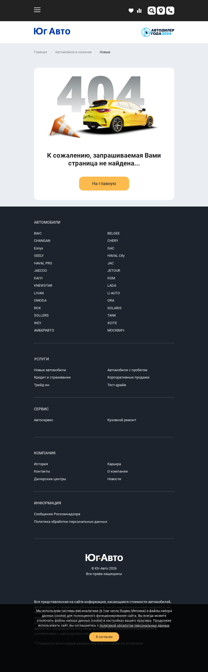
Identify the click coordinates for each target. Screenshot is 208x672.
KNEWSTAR (43, 285)
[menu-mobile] (37, 10)
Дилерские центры (50, 479)
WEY (37, 323)
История (41, 464)
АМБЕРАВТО (44, 330)
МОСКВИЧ (115, 330)
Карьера (114, 464)
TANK (111, 315)
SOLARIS (114, 308)
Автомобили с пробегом (127, 370)
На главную (104, 183)
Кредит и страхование (52, 377)
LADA (111, 285)
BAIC (38, 233)
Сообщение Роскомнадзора (57, 514)
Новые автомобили (50, 370)
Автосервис (43, 420)
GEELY (39, 256)
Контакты (42, 471)
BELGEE (113, 233)
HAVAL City (116, 256)
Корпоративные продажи (128, 377)
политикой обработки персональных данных (134, 625)
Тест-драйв (116, 385)
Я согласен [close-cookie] (104, 637)
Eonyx (38, 248)
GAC (110, 248)
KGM (111, 278)
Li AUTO (113, 293)
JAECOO (40, 270)
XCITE (112, 323)
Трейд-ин (41, 385)
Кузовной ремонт (121, 420)
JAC (110, 263)
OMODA (40, 300)
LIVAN (39, 293)
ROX (37, 308)
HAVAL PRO (43, 263)
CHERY (112, 241)
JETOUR (113, 270)
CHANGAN (42, 241)
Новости (114, 479)
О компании (117, 471)
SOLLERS (41, 315)
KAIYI (38, 278)
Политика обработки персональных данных (70, 522)
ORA (110, 300)
